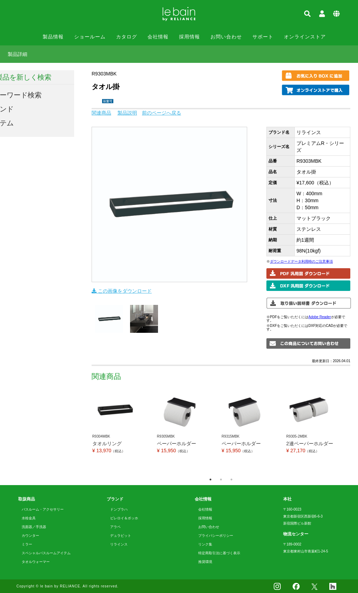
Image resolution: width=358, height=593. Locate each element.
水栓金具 (29, 518)
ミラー (27, 544)
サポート (262, 36)
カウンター (30, 535)
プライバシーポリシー (215, 535)
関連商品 (101, 113)
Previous (86, 430)
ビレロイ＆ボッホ (124, 518)
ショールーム (90, 36)
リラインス (119, 544)
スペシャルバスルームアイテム (46, 553)
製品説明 (127, 113)
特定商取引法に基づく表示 (219, 553)
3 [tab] (231, 479)
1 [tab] (210, 479)
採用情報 (189, 36)
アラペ (115, 527)
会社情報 (158, 36)
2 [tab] (220, 479)
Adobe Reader (319, 317)
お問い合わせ (226, 36)
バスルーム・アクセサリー (43, 509)
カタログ (126, 36)
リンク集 (205, 544)
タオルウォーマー (36, 562)
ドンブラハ (119, 509)
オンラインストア (305, 36)
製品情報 (53, 36)
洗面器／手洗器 (34, 527)
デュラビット (120, 535)
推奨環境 (205, 562)
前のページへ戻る (161, 113)
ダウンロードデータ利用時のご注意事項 (301, 261)
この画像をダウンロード (122, 291)
